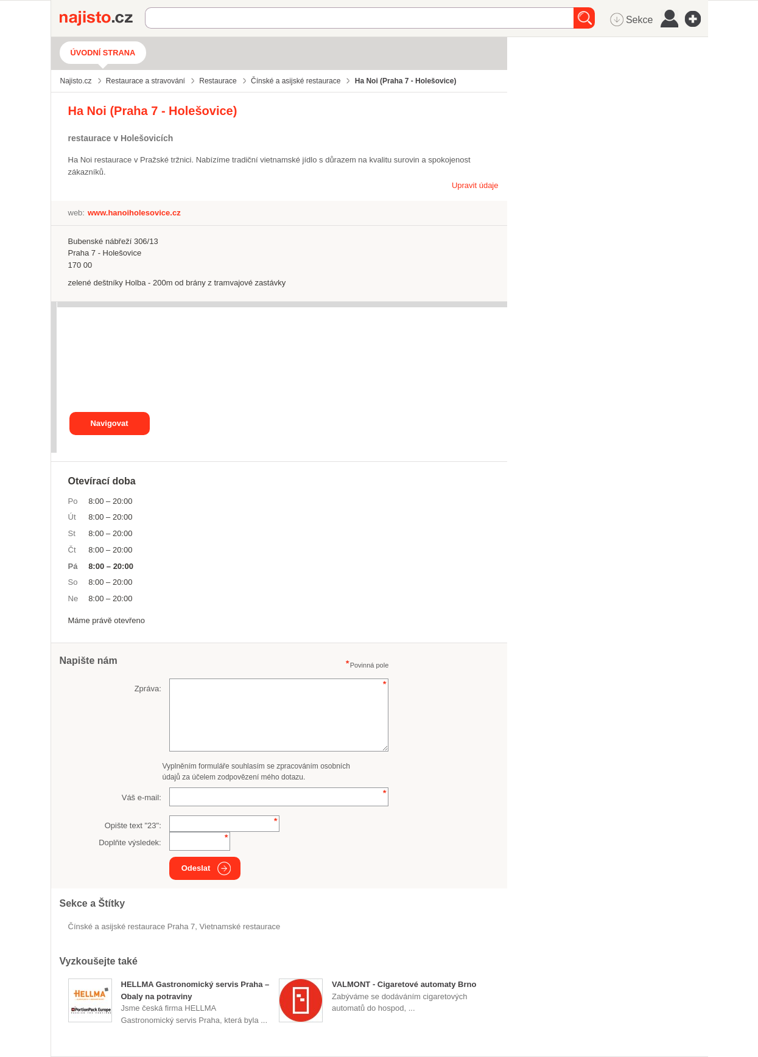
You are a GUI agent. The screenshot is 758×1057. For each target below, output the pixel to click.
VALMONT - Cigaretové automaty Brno (404, 984)
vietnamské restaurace (240, 926)
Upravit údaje (475, 185)
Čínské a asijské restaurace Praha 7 (131, 926)
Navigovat (109, 423)
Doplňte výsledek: (130, 842)
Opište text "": (133, 825)
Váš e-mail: (141, 797)
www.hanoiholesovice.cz (134, 212)
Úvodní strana (103, 52)
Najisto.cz (102, 18)
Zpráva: (148, 688)
